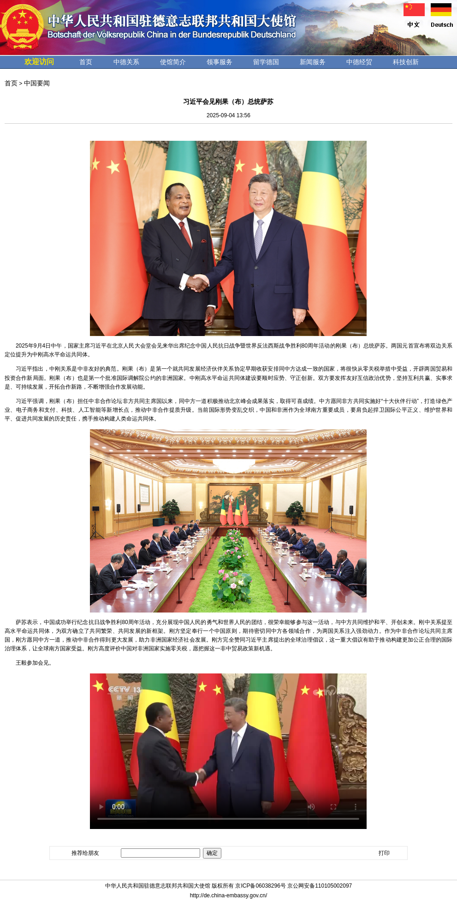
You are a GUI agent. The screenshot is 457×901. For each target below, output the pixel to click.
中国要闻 (37, 83)
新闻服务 (313, 62)
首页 (85, 62)
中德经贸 (359, 62)
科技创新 (406, 62)
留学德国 (266, 62)
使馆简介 (173, 62)
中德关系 (126, 62)
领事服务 (219, 62)
